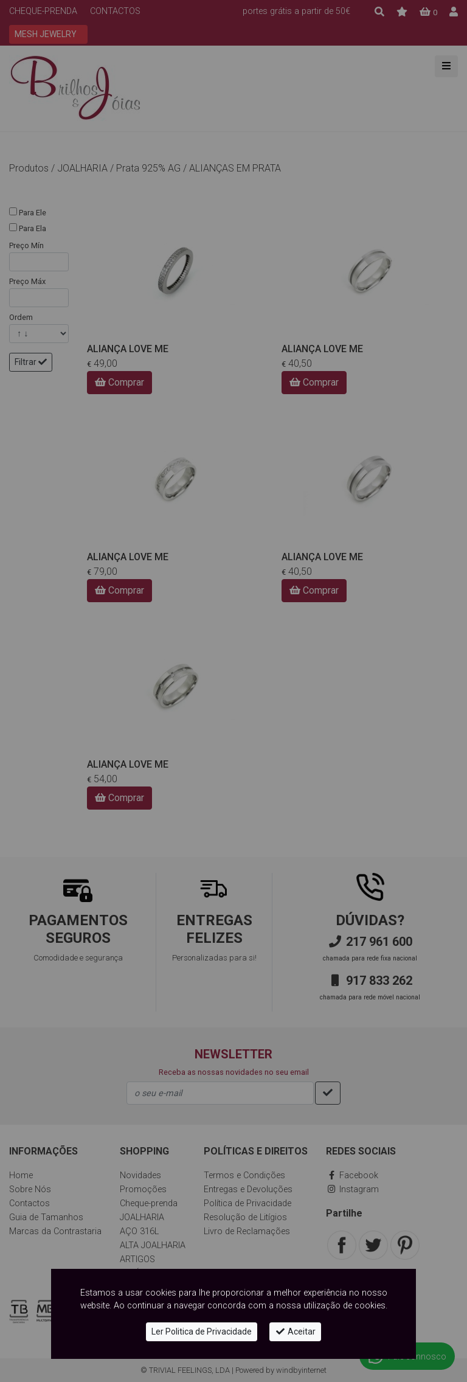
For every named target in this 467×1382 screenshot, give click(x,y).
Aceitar (295, 1331)
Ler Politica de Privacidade (201, 1331)
